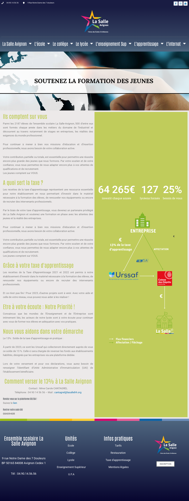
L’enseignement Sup (114, 43)
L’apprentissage (149, 43)
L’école (42, 43)
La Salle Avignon (17, 43)
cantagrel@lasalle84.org (68, 392)
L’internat (176, 43)
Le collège (63, 43)
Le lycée (85, 43)
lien (15, 402)
